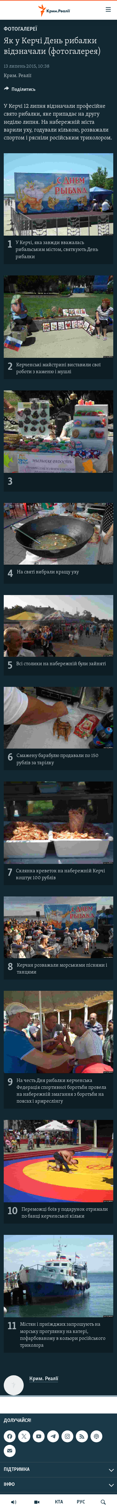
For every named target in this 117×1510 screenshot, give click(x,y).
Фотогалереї (20, 29)
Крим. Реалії (18, 75)
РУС (81, 1502)
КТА (59, 1502)
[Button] (20, 91)
